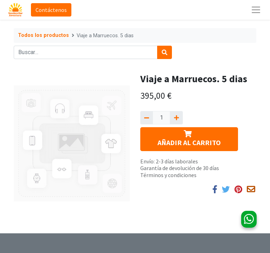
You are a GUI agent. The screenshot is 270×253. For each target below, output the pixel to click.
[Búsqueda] (164, 52)
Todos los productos (43, 35)
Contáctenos (51, 9)
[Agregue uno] (176, 117)
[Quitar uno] (146, 117)
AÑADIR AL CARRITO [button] (189, 138)
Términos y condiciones (168, 175)
